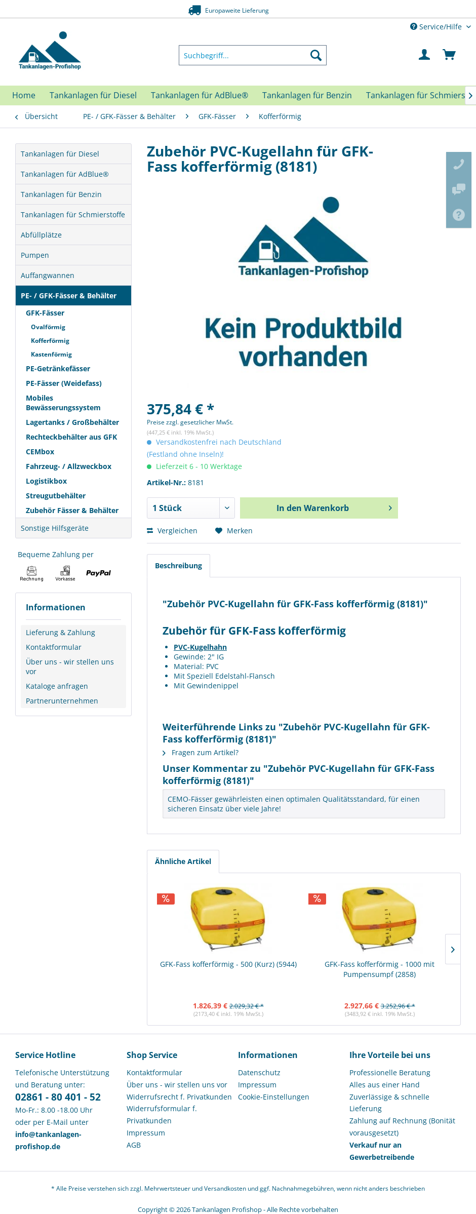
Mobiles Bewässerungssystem (63, 402)
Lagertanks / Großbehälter (72, 422)
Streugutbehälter (56, 495)
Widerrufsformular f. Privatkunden (162, 1114)
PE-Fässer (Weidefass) (64, 383)
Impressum (146, 1133)
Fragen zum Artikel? (201, 752)
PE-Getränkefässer (58, 368)
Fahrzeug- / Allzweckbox (68, 466)
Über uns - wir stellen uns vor (70, 666)
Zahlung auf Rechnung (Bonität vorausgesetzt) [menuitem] (402, 1127)
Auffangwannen (47, 275)
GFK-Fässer (45, 313)
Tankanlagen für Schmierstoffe (73, 214)
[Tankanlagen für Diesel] (93, 95)
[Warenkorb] (450, 55)
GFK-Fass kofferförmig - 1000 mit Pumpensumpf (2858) (379, 969)
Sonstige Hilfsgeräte (55, 528)
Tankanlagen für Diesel (60, 154)
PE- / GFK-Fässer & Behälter (68, 295)
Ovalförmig (48, 327)
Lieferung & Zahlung (60, 632)
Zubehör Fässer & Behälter (72, 510)
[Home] (24, 95)
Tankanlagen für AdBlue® (65, 174)
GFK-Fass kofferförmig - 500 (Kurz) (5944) (228, 964)
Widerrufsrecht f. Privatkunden (179, 1097)
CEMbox (40, 451)
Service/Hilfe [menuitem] (437, 26)
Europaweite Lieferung (223, 10)
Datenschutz (259, 1072)
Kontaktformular (54, 647)
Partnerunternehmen (62, 701)
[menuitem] (253, 55)
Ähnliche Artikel (183, 861)
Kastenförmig (51, 354)
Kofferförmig (50, 340)
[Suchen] (316, 55)
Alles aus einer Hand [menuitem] (384, 1084)
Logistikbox (46, 481)
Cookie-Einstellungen (273, 1097)
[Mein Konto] (425, 55)
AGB (134, 1145)
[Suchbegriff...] (253, 55)
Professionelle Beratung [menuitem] (389, 1072)
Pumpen (35, 255)
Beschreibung (178, 565)
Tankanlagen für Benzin (61, 194)
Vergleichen (172, 530)
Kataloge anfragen (57, 686)
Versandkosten (225, 1188)
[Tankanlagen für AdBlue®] (199, 95)
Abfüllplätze (41, 235)
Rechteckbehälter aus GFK (71, 437)
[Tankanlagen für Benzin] (307, 95)
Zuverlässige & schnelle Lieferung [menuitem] (389, 1103)
